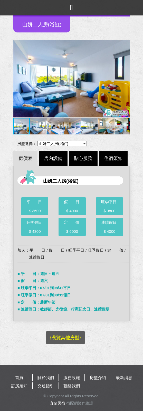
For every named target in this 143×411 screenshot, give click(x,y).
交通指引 (45, 386)
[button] (18, 79)
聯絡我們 (71, 386)
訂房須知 (19, 386)
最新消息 (124, 377)
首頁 (19, 377)
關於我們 (45, 377)
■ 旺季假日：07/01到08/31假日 (44, 295)
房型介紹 (98, 377)
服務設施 (71, 377)
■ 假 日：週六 (32, 280)
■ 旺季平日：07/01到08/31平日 (44, 288)
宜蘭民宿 (57, 403)
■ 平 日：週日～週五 (38, 273)
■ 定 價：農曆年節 (36, 302)
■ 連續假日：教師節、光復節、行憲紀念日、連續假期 (63, 309)
